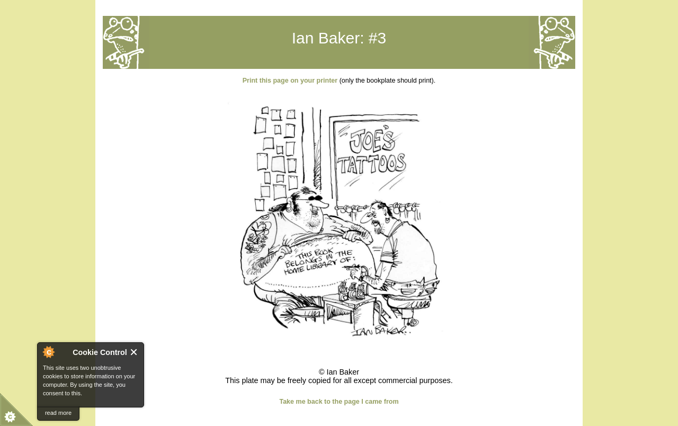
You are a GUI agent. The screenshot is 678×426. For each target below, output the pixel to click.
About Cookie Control (48, 352)
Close (134, 352)
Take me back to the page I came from (338, 401)
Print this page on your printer (290, 80)
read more (58, 413)
